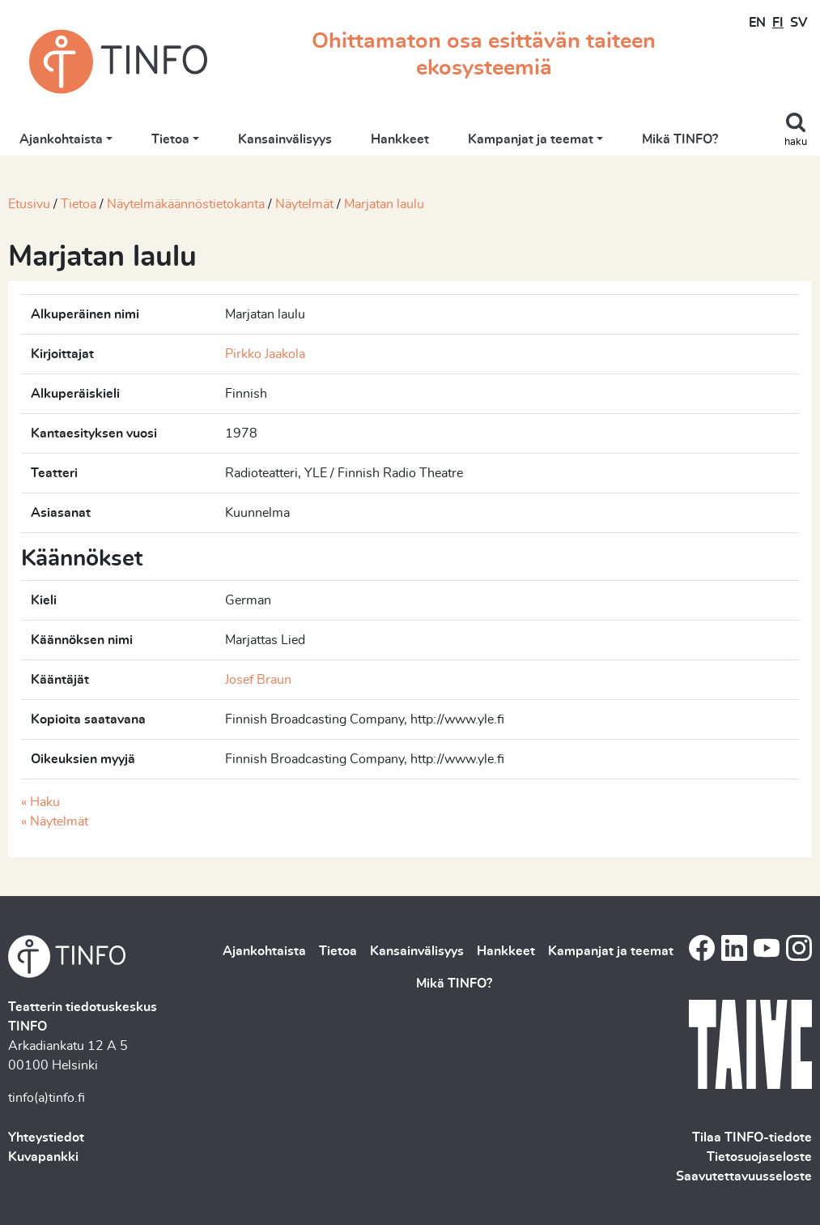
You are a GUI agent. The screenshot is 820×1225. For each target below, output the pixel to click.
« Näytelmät (54, 821)
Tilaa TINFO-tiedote (752, 1137)
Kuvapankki (43, 1156)
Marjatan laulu (384, 204)
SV (798, 22)
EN (757, 22)
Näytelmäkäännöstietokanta (186, 204)
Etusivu (29, 204)
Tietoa (170, 139)
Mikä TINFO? (680, 139)
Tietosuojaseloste (759, 1156)
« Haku (40, 802)
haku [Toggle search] (795, 142)
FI (778, 22)
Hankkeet (400, 139)
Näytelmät (304, 204)
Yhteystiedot (46, 1137)
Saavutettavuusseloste (744, 1176)
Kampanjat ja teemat (530, 139)
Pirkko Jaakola (265, 354)
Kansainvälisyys (285, 139)
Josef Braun (258, 679)
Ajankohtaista (61, 139)
